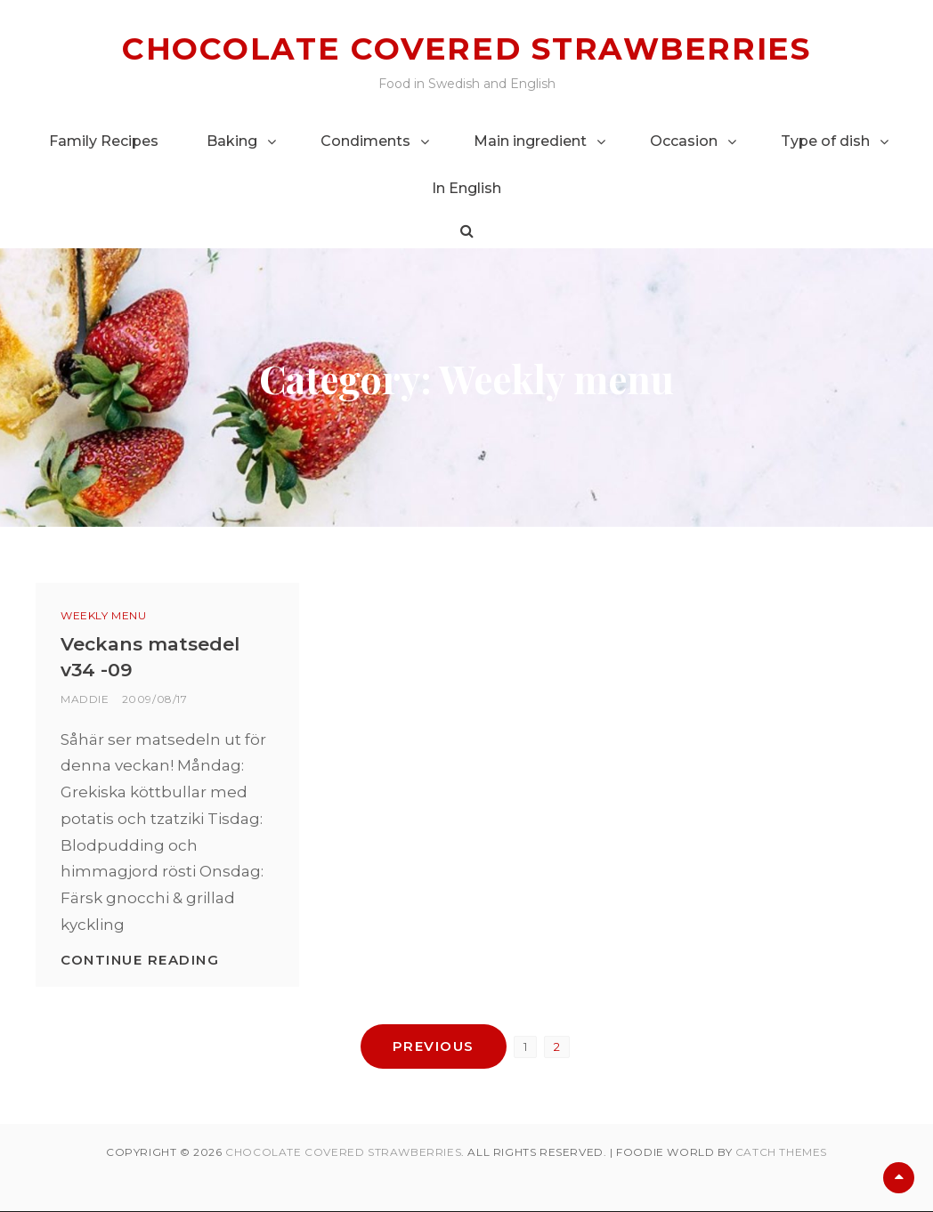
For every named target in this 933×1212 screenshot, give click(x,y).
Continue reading (140, 958)
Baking (232, 140)
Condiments (365, 140)
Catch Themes (781, 1152)
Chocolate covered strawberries (466, 48)
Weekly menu (104, 615)
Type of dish (825, 140)
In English (466, 187)
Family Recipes (103, 140)
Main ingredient (530, 140)
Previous (434, 1046)
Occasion (684, 140)
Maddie (85, 698)
